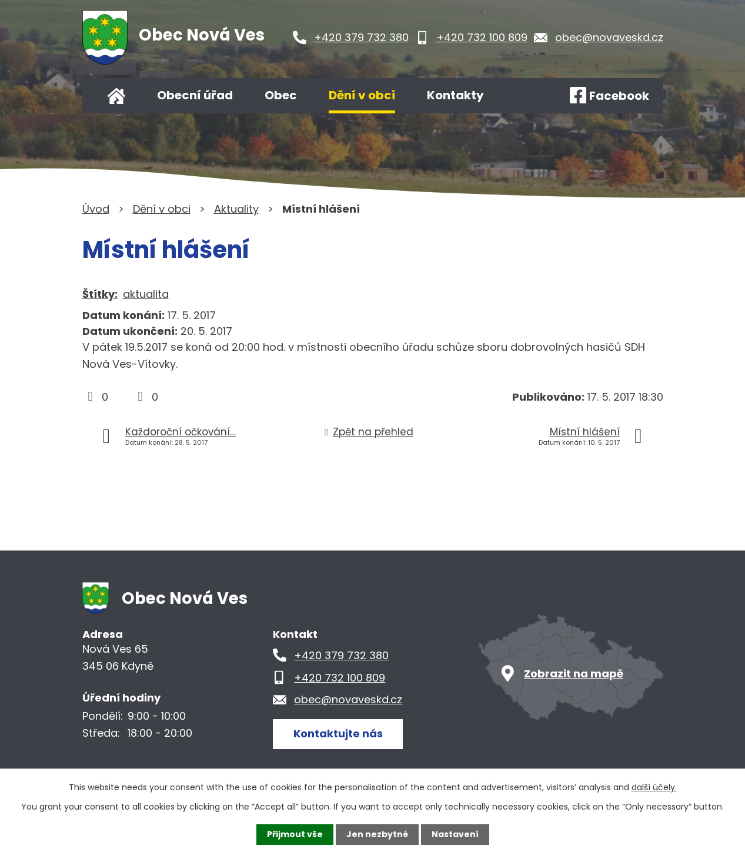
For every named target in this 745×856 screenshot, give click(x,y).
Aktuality (236, 209)
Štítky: (100, 294)
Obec (281, 95)
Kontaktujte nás (338, 733)
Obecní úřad (195, 95)
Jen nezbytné (377, 834)
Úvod (116, 95)
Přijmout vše (295, 834)
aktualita (146, 294)
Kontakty (455, 95)
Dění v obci (362, 95)
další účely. (654, 787)
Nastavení (455, 834)
